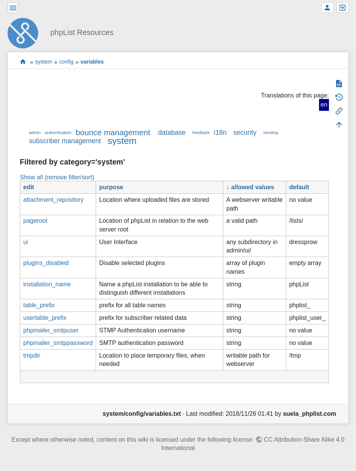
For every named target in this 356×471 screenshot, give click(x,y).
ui (25, 242)
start (23, 62)
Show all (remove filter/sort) (57, 177)
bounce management (113, 132)
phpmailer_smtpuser (51, 330)
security (245, 132)
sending (270, 132)
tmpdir (31, 355)
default (299, 187)
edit (28, 187)
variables (92, 62)
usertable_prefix (45, 318)
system (43, 62)
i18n (220, 132)
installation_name (47, 284)
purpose (111, 187)
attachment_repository (53, 199)
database (172, 132)
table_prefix (39, 305)
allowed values (252, 187)
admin (34, 132)
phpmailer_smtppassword (58, 343)
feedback (201, 132)
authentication (58, 132)
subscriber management (65, 141)
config (66, 62)
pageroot (35, 220)
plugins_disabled (46, 263)
